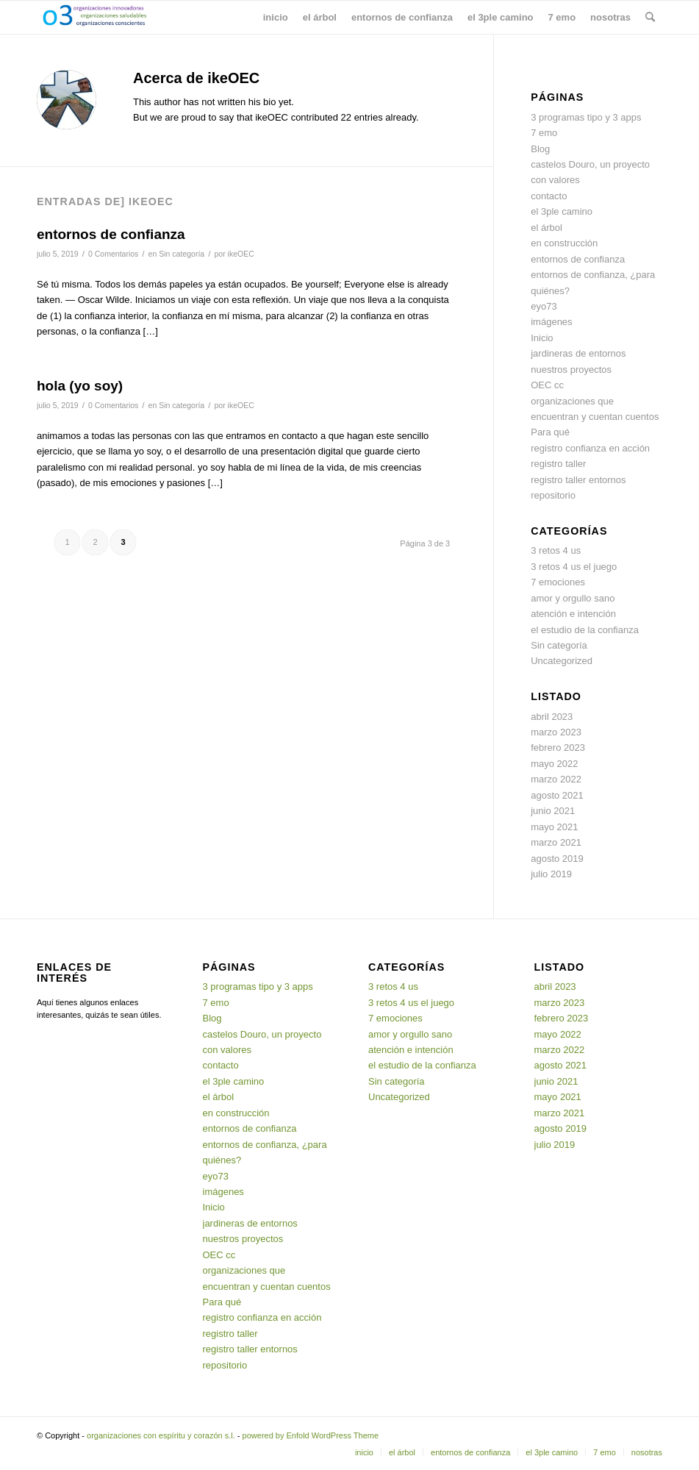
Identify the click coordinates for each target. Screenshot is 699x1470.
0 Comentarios (113, 253)
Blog (540, 148)
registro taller (558, 463)
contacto (549, 195)
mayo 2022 (554, 763)
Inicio (542, 337)
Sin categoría (181, 253)
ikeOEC (241, 253)
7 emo (544, 132)
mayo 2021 (554, 826)
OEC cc (547, 384)
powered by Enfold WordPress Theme (311, 1435)
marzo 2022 (556, 779)
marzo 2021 (556, 842)
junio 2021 (553, 810)
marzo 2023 (556, 732)
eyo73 (543, 306)
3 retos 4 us (556, 550)
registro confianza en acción (590, 448)
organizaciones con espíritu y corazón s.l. (161, 1435)
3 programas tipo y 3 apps (586, 117)
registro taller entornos (578, 479)
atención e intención (573, 613)
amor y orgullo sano (572, 598)
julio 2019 (551, 873)
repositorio (553, 495)
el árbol (546, 227)
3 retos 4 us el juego (574, 566)
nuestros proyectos (571, 369)
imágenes (551, 321)
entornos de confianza (111, 234)
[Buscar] (650, 17)
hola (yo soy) (80, 385)
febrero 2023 (558, 747)
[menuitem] (275, 17)
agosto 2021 (557, 795)
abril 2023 (552, 716)
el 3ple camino (561, 211)
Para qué (550, 432)
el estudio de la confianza (585, 629)
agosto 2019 (557, 858)
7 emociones (558, 582)
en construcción (564, 243)
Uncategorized (561, 660)
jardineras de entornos (578, 353)
